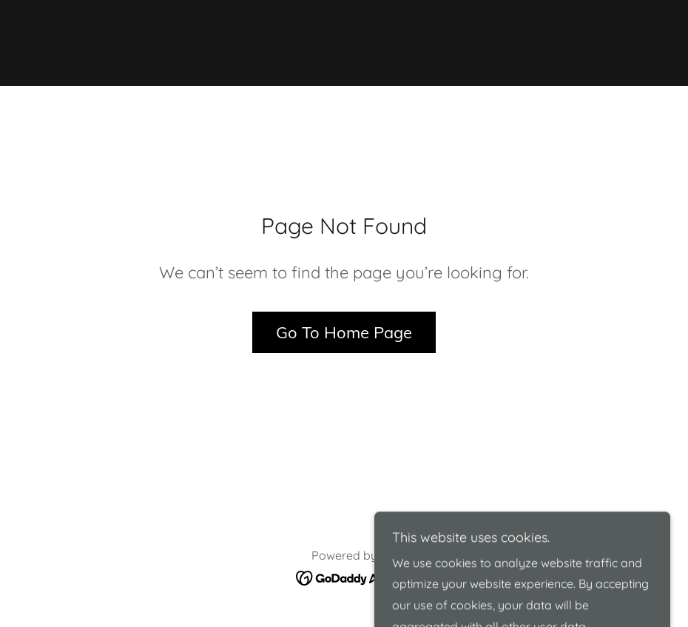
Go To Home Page (344, 332)
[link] (343, 41)
